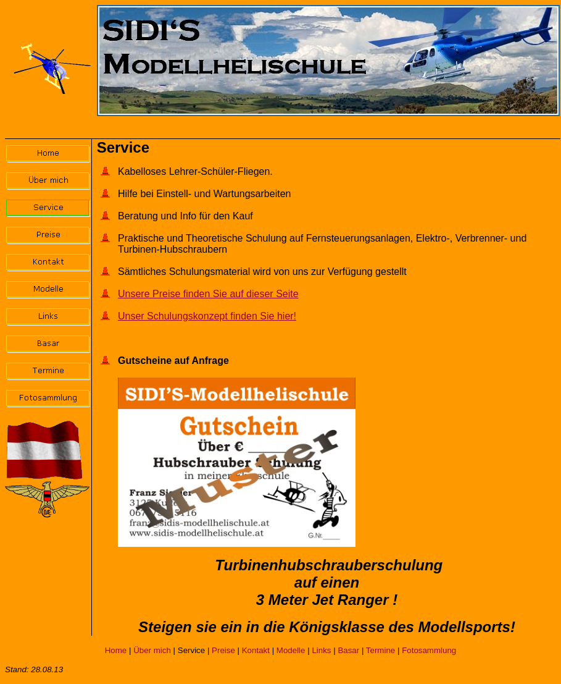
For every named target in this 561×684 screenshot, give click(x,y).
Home (116, 650)
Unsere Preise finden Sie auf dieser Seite (208, 294)
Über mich (152, 650)
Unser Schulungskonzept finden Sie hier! (207, 316)
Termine (380, 650)
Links (321, 650)
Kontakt (256, 650)
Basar (348, 650)
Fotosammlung (429, 650)
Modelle (290, 650)
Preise (223, 650)
